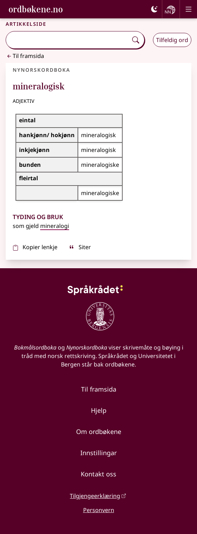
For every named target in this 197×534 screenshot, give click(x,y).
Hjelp (98, 410)
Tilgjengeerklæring (95, 496)
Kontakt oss (98, 474)
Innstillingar (98, 452)
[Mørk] (154, 9)
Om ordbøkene (98, 431)
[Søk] (135, 40)
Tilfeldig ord (172, 40)
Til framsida (25, 56)
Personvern (98, 510)
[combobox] (67, 39)
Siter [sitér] (80, 247)
